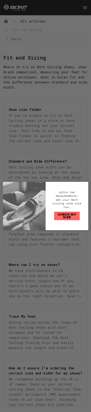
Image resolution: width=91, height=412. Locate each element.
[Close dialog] (84, 185)
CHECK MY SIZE (66, 216)
